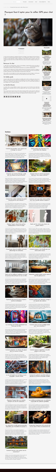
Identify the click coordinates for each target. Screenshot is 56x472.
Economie (24, 1)
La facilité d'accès (21, 53)
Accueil (5, 7)
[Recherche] (17, 2)
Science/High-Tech (42, 1)
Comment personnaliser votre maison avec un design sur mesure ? (46, 119)
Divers (49, 1)
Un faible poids (21, 51)
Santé (36, 1)
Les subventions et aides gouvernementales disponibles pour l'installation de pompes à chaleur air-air (16, 427)
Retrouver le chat (21, 50)
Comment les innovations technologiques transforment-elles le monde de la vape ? (47, 104)
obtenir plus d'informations (25, 66)
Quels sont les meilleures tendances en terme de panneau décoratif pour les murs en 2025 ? (16, 276)
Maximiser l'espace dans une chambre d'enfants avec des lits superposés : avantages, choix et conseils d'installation (16, 401)
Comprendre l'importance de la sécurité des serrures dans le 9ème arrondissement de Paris (39, 427)
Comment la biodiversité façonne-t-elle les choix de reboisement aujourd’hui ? (46, 58)
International (31, 1)
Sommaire (21, 48)
